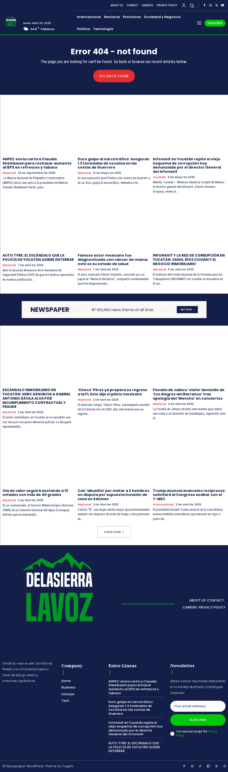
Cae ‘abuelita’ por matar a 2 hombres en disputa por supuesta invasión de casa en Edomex (113, 494)
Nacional (9, 173)
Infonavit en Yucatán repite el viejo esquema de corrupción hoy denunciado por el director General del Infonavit (187, 165)
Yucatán (159, 177)
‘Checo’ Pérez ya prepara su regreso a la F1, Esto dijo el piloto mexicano (112, 392)
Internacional (163, 504)
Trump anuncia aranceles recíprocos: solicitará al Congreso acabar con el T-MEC (189, 494)
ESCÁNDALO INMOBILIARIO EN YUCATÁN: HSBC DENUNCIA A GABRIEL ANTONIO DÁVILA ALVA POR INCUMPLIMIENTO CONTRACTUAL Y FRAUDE (36, 398)
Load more (114, 531)
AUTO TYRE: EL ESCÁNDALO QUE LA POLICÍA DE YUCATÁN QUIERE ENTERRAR (38, 257)
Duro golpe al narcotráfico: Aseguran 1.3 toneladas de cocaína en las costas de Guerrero (113, 163)
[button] (192, 5)
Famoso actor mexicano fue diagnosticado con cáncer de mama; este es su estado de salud (113, 259)
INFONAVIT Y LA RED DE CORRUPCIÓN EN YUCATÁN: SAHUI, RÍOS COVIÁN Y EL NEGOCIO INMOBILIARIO (189, 259)
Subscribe (198, 719)
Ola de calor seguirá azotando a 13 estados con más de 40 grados (35, 492)
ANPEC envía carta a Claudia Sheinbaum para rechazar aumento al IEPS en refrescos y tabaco (37, 163)
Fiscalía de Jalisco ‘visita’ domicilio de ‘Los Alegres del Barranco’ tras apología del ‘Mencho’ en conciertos (189, 394)
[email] (198, 705)
